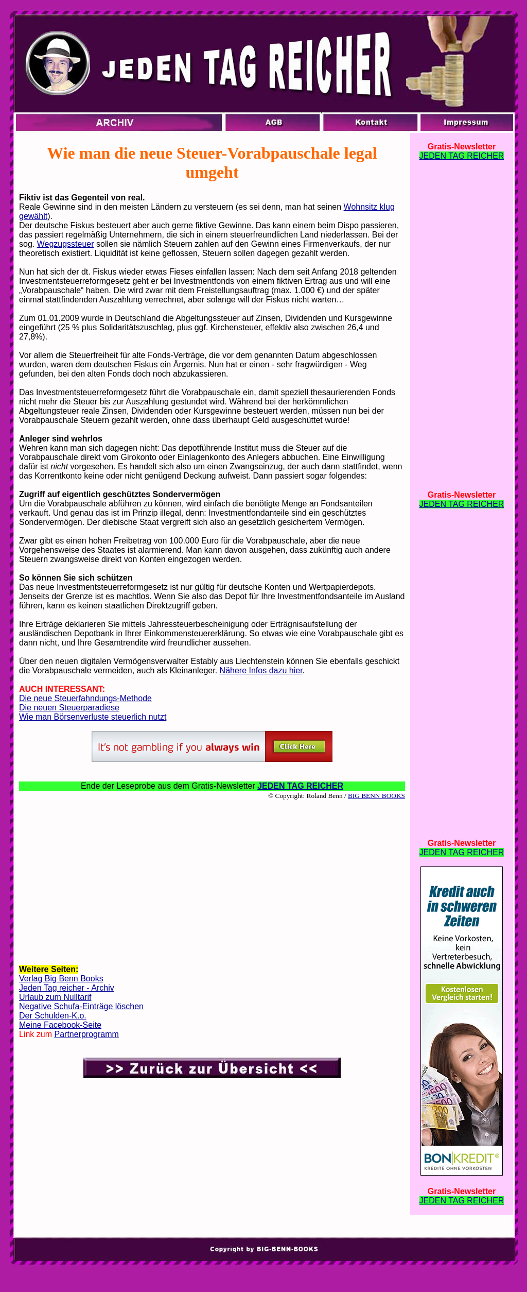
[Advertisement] (212, 881)
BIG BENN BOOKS (376, 796)
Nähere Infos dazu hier (261, 670)
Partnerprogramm (86, 1034)
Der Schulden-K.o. (52, 1015)
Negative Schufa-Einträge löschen (81, 1006)
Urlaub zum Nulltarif (55, 997)
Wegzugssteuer (65, 244)
